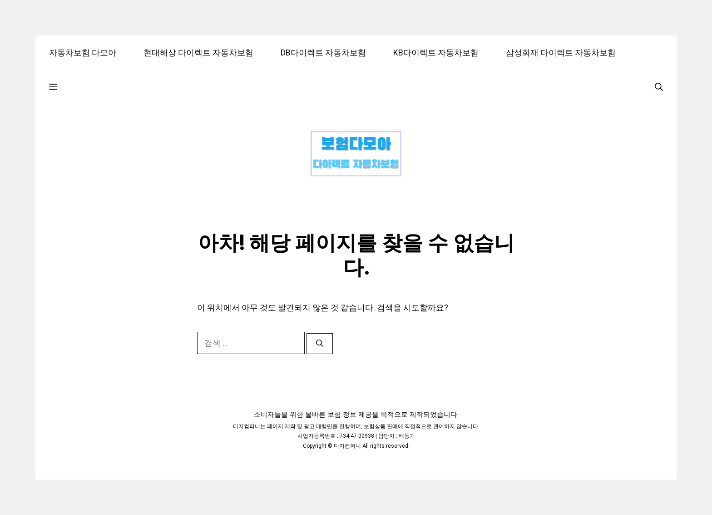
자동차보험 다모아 (82, 52)
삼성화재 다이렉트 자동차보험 (561, 52)
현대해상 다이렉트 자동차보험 (198, 52)
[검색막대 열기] (659, 87)
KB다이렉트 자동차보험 (436, 52)
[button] (53, 87)
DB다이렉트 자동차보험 (323, 52)
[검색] (320, 343)
